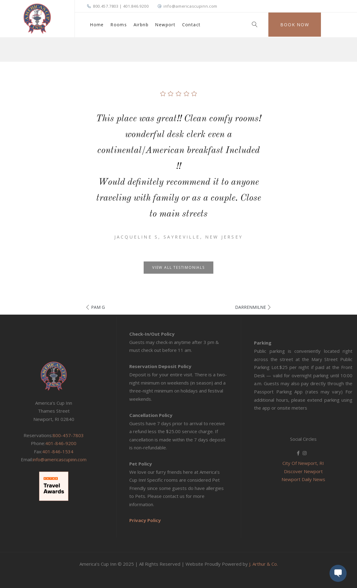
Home (97, 24)
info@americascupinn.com (190, 6)
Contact (191, 24)
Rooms (118, 24)
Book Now (294, 24)
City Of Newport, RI (303, 463)
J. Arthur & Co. (263, 564)
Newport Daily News (303, 479)
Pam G (98, 307)
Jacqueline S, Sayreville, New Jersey (178, 237)
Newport (165, 24)
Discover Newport (303, 471)
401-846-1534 (57, 451)
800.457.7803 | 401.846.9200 (121, 6)
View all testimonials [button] (178, 267)
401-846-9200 (60, 443)
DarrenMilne (250, 307)
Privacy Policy (145, 520)
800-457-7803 (68, 435)
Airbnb (141, 24)
